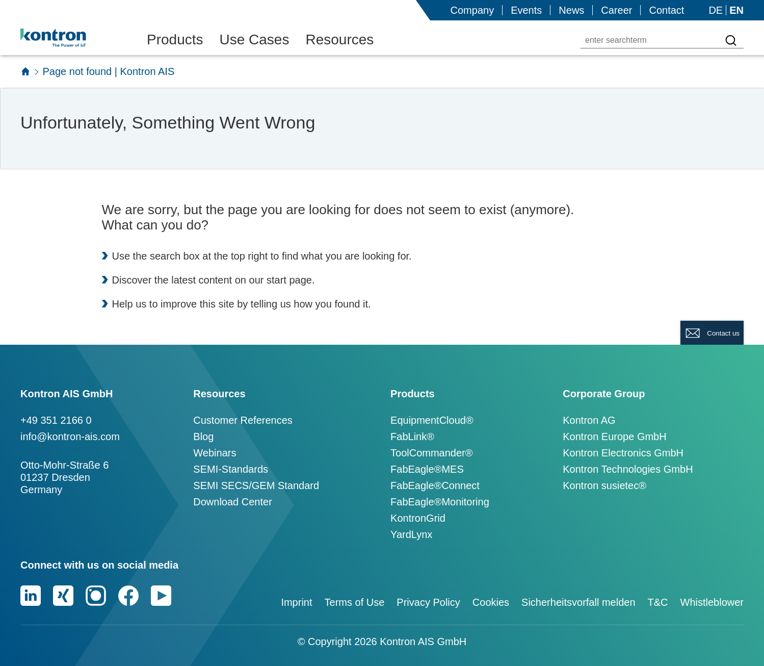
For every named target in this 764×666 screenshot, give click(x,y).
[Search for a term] (731, 40)
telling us (271, 304)
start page (289, 280)
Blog (203, 436)
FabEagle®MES (427, 469)
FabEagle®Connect (435, 485)
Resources (339, 39)
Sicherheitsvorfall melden (578, 602)
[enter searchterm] (650, 40)
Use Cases (254, 39)
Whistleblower (712, 602)
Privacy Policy (428, 602)
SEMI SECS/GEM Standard (256, 485)
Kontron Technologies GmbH (628, 469)
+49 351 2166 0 (56, 420)
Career (616, 10)
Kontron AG (589, 420)
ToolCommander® (431, 452)
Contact (666, 10)
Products (175, 39)
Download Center (232, 501)
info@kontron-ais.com (70, 436)
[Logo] (69, 38)
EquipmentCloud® (431, 420)
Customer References (243, 420)
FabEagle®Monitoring (439, 501)
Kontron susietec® (604, 485)
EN (736, 10)
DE (715, 10)
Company (472, 10)
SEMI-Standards (230, 469)
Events (526, 10)
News (571, 10)
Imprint (296, 602)
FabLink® (412, 436)
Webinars (214, 452)
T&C (658, 602)
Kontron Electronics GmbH (623, 452)
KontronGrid (417, 518)
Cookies (490, 602)
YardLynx (411, 534)
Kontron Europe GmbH (614, 436)
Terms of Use (355, 602)
